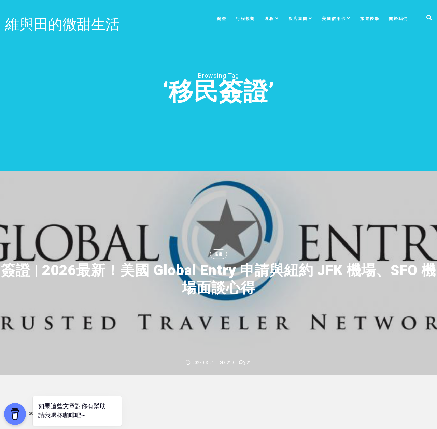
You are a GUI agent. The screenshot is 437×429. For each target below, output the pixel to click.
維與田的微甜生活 (62, 24)
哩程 (269, 18)
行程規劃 (245, 18)
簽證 (221, 18)
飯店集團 (298, 18)
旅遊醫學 (369, 18)
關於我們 (398, 18)
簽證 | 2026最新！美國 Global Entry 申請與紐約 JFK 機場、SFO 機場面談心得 (218, 279)
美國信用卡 (334, 18)
